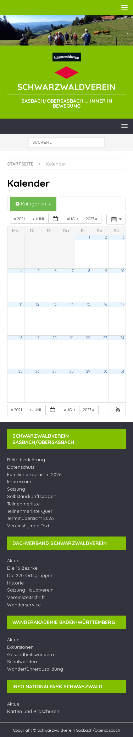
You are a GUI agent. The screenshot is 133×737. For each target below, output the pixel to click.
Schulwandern (23, 661)
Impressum (19, 481)
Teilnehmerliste (23, 504)
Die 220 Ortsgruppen (30, 575)
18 (20, 337)
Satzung (16, 489)
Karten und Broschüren (33, 711)
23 (105, 337)
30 (105, 371)
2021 (20, 218)
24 (122, 337)
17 (122, 304)
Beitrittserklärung (26, 459)
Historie (15, 583)
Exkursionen (20, 647)
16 (105, 304)
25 (20, 371)
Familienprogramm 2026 (34, 474)
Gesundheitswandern (30, 654)
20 (54, 337)
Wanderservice (24, 604)
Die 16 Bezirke (22, 568)
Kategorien (33, 203)
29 (88, 371)
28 (71, 371)
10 (122, 270)
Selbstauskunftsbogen (31, 496)
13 (54, 304)
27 (54, 371)
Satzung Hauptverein (30, 590)
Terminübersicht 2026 (30, 518)
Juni (39, 218)
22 (88, 337)
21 (71, 337)
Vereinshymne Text (28, 525)
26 (37, 371)
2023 (92, 218)
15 (88, 304)
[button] (118, 410)
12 (37, 304)
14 (71, 304)
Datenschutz (20, 467)
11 (21, 304)
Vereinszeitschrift (26, 597)
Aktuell (14, 560)
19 (37, 337)
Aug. (73, 218)
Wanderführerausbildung (35, 669)
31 (122, 371)
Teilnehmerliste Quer (29, 511)
